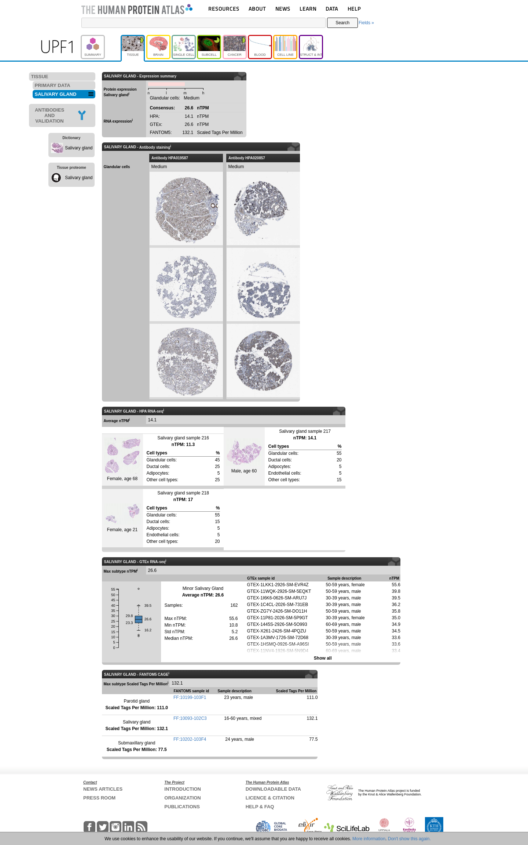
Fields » (366, 22)
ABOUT (257, 8)
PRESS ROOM (99, 798)
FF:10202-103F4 (189, 739)
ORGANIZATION (182, 798)
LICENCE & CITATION (270, 798)
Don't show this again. (409, 838)
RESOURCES (223, 8)
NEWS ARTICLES (102, 789)
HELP (354, 8)
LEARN (308, 8)
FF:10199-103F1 (189, 697)
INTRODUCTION (182, 789)
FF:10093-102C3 (190, 718)
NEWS (282, 8)
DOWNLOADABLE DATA (273, 789)
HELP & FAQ (260, 806)
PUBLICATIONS (182, 806)
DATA (332, 8)
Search (342, 22)
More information (368, 838)
